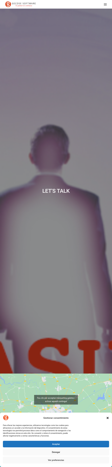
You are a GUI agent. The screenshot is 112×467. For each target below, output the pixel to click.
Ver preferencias (56, 460)
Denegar (56, 452)
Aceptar (56, 444)
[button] (107, 417)
